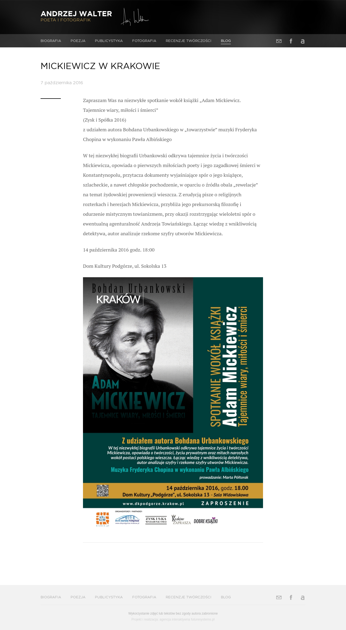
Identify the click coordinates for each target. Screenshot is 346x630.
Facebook (291, 41)
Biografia (51, 40)
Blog (226, 40)
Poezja (78, 40)
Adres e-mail (279, 41)
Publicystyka (109, 40)
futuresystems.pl (202, 619)
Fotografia (144, 40)
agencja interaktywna (174, 619)
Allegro (302, 41)
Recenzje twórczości (188, 40)
